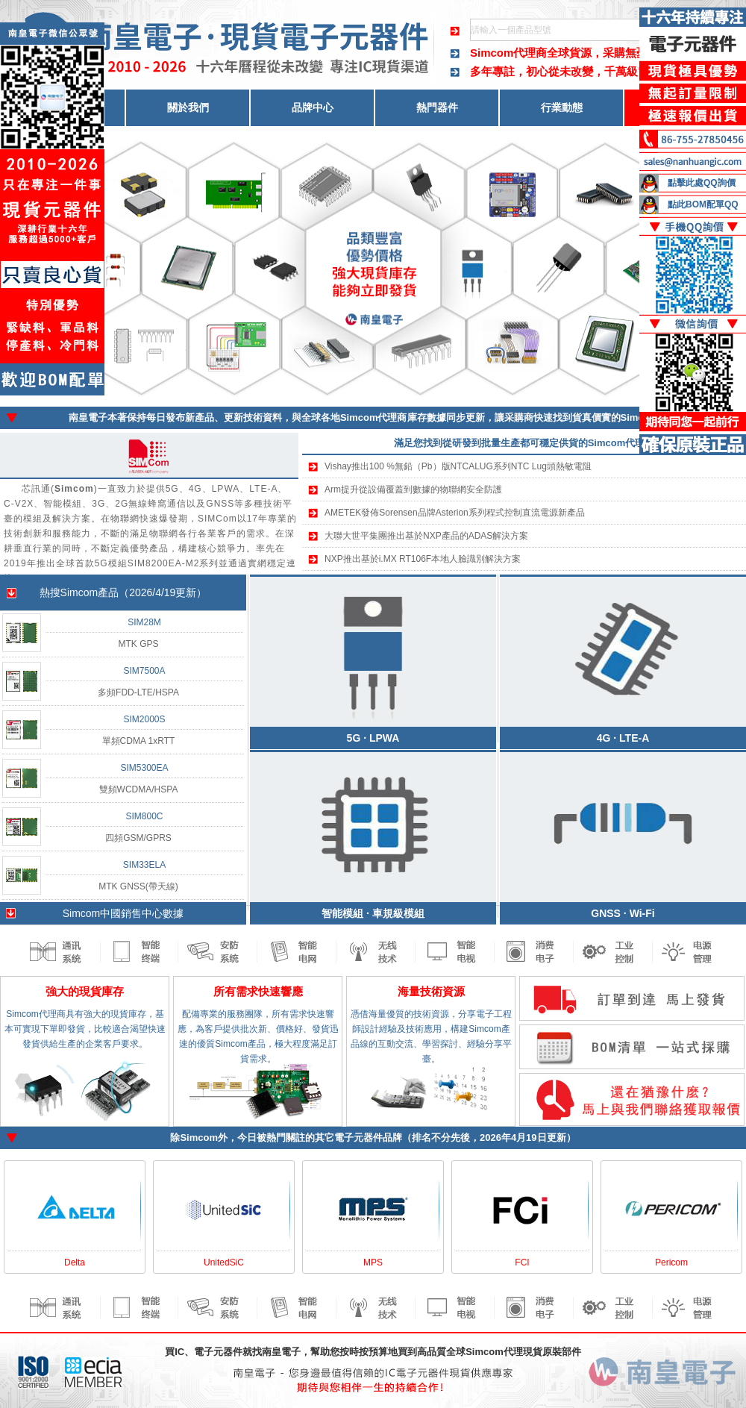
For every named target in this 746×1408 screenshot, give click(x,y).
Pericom (671, 1262)
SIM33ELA (144, 865)
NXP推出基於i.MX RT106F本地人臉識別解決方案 (423, 559)
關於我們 (188, 107)
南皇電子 (281, 1351)
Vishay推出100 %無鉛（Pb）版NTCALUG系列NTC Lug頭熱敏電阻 (458, 466)
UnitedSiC (224, 1262)
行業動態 (562, 107)
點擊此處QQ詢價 (702, 183)
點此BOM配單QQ (703, 204)
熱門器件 (437, 107)
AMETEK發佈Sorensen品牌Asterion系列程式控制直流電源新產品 (455, 512)
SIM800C (144, 816)
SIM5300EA (144, 768)
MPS (373, 1262)
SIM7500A (144, 671)
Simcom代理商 (508, 52)
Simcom (199, 1137)
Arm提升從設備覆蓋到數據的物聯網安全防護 (413, 489)
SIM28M (144, 622)
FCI (522, 1262)
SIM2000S (144, 719)
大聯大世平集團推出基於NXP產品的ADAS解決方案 (426, 536)
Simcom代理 (494, 1351)
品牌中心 (312, 107)
